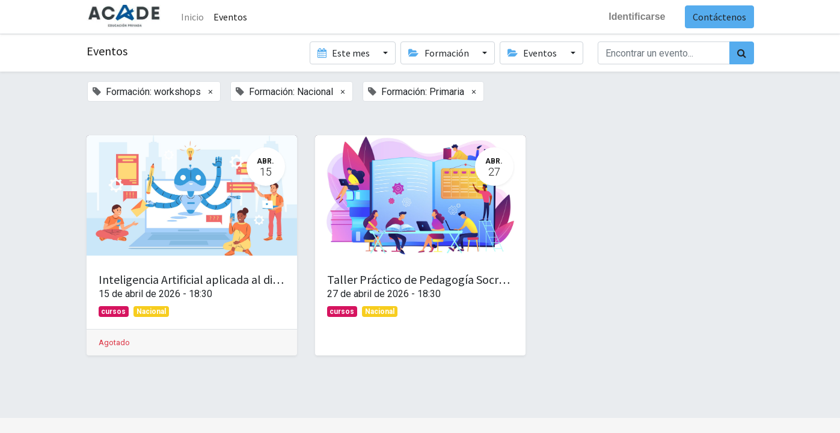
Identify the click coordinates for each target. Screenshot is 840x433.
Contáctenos (719, 17)
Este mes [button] (344, 53)
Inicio (192, 17)
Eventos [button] (533, 53)
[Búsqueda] (741, 52)
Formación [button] (439, 53)
